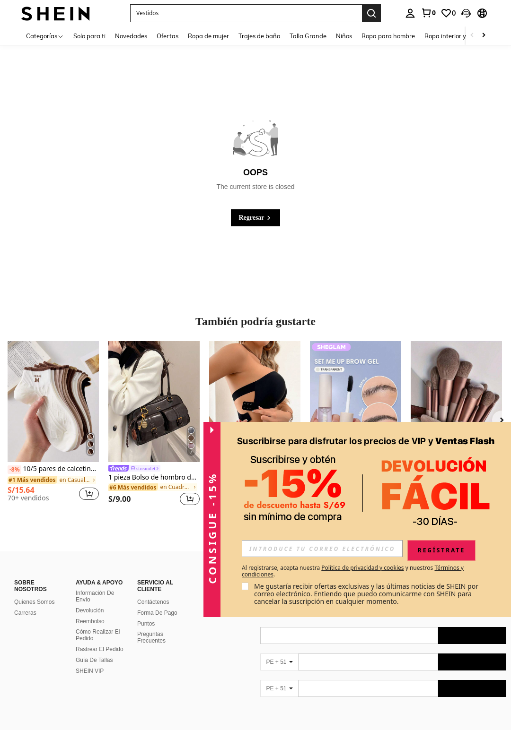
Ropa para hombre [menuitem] (388, 36)
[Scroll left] (472, 35)
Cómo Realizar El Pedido (98, 635)
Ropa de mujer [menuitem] (208, 36)
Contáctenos (153, 602)
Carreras (25, 613)
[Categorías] (45, 35)
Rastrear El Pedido (99, 649)
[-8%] (14, 469)
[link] (428, 12)
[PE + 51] (279, 661)
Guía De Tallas (94, 660)
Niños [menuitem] (344, 36)
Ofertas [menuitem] (167, 36)
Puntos (146, 623)
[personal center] (410, 13)
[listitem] (53, 425)
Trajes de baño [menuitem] (259, 36)
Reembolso (90, 621)
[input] (322, 548)
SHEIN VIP (90, 671)
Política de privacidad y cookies (362, 568)
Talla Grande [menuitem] (308, 36)
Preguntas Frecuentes (151, 637)
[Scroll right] (483, 35)
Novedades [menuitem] (131, 36)
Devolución (90, 610)
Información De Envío (95, 596)
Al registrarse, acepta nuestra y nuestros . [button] (353, 571)
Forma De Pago (157, 613)
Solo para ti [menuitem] (89, 36)
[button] (246, 13)
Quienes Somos (34, 602)
